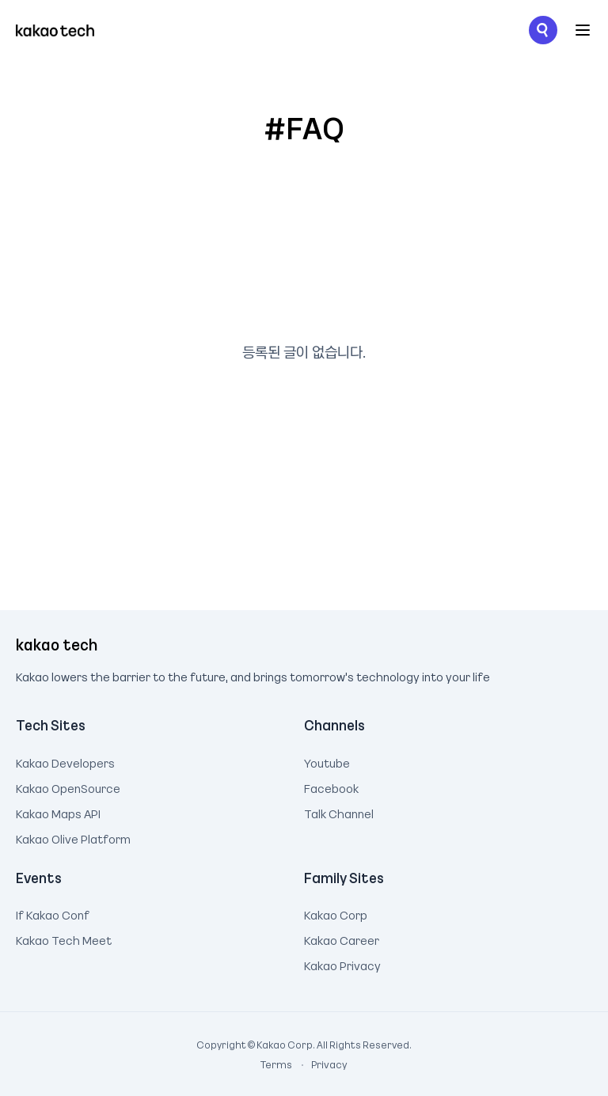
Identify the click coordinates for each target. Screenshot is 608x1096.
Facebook (331, 786)
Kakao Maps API (58, 811)
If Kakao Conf (52, 913)
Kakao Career (341, 938)
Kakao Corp (335, 913)
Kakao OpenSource (68, 786)
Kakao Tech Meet (64, 938)
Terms (277, 1064)
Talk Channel (339, 811)
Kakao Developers (65, 761)
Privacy (321, 1064)
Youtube (327, 761)
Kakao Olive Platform (73, 837)
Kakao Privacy (342, 963)
